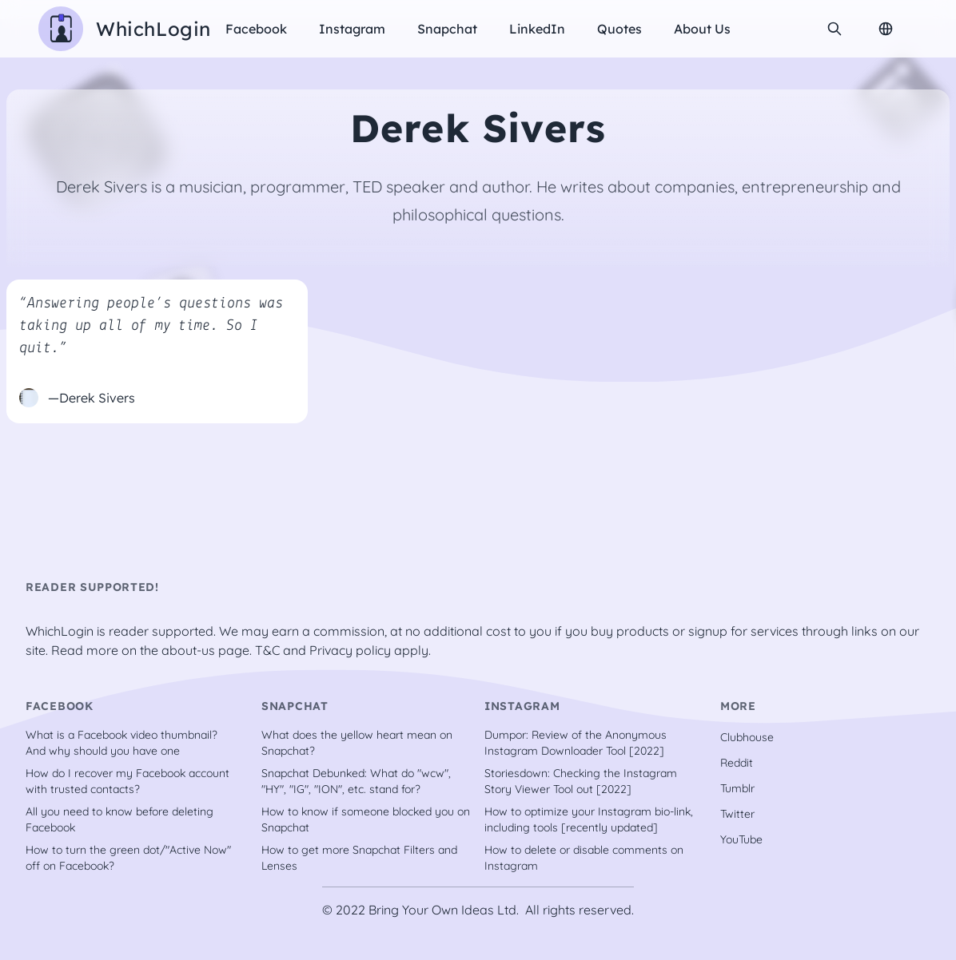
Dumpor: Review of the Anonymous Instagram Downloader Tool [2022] (575, 743)
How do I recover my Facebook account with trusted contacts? (127, 781)
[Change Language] (885, 29)
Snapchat (447, 29)
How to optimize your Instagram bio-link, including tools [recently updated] (588, 819)
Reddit (736, 763)
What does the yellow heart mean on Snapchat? (356, 743)
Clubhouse (747, 737)
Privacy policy (350, 650)
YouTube (741, 839)
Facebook (256, 29)
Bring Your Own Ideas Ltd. (443, 910)
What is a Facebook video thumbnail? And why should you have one (121, 743)
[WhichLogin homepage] (124, 28)
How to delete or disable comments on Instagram (583, 858)
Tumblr (737, 788)
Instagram (352, 29)
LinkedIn (537, 29)
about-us (188, 650)
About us (702, 29)
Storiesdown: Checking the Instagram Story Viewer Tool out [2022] (580, 781)
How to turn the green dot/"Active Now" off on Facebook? (128, 858)
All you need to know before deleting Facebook (119, 819)
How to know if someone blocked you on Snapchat (365, 819)
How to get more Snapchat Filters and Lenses (359, 858)
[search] (834, 29)
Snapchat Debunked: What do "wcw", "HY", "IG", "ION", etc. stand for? (356, 781)
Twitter (737, 814)
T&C (267, 650)
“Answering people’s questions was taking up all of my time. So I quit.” (151, 326)
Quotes (619, 29)
